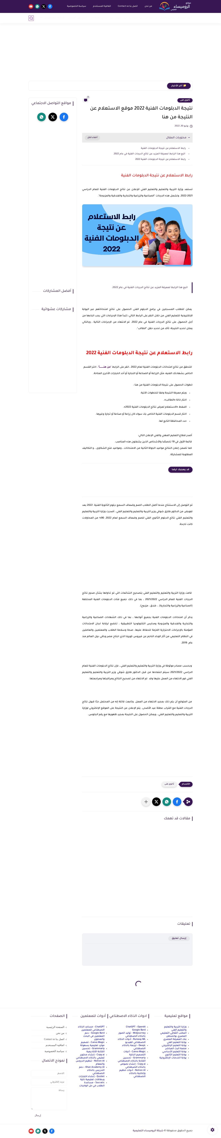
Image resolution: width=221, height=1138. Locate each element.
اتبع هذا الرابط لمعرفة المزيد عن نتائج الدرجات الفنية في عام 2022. (149, 154)
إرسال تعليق (179, 938)
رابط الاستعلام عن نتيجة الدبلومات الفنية (163, 148)
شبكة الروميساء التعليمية (148, 1131)
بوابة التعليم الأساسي (174, 1051)
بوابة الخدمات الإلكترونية (173, 1058)
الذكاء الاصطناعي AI (52, 18)
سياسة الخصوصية (76, 6)
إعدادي (133, 18)
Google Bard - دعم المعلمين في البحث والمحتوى (94, 1036)
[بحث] (31, 18)
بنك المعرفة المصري (175, 1039)
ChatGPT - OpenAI (136, 1027)
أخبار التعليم (185, 18)
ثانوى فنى (185, 100)
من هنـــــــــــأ (105, 367)
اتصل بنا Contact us (128, 6)
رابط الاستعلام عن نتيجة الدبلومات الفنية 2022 (160, 159)
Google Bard (139, 1030)
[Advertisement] (111, 54)
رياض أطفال (167, 18)
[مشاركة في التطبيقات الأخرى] (146, 801)
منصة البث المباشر (176, 1048)
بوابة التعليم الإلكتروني (174, 1045)
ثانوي (118, 18)
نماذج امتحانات (99, 18)
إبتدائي (148, 18)
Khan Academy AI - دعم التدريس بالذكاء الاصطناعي (92, 1070)
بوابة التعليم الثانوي (176, 1055)
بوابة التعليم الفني (177, 1042)
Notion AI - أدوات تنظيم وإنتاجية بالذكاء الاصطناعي (132, 1073)
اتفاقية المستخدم (102, 6)
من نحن (148, 6)
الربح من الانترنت (77, 18)
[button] (177, 801)
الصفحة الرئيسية (55, 1027)
